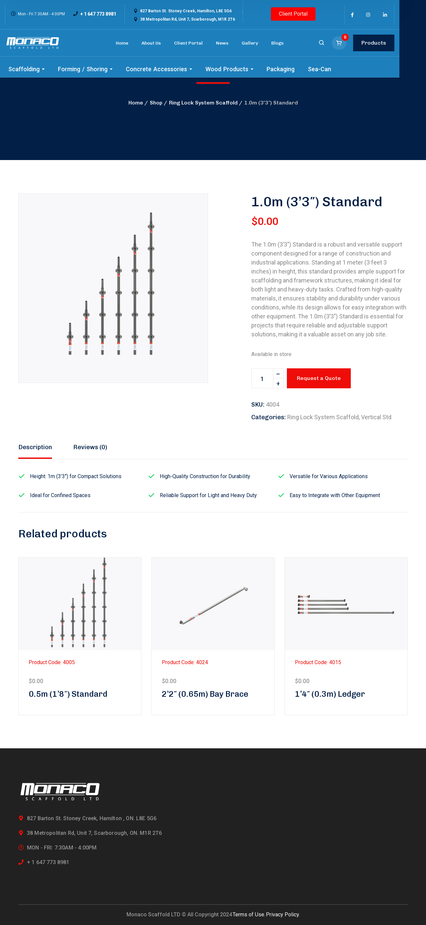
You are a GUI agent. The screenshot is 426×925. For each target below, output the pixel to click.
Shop (156, 102)
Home (135, 102)
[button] (191, 210)
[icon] (352, 15)
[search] (321, 43)
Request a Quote (319, 378)
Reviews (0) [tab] (90, 447)
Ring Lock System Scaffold (203, 102)
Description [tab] (35, 447)
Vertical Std (376, 417)
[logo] (32, 43)
